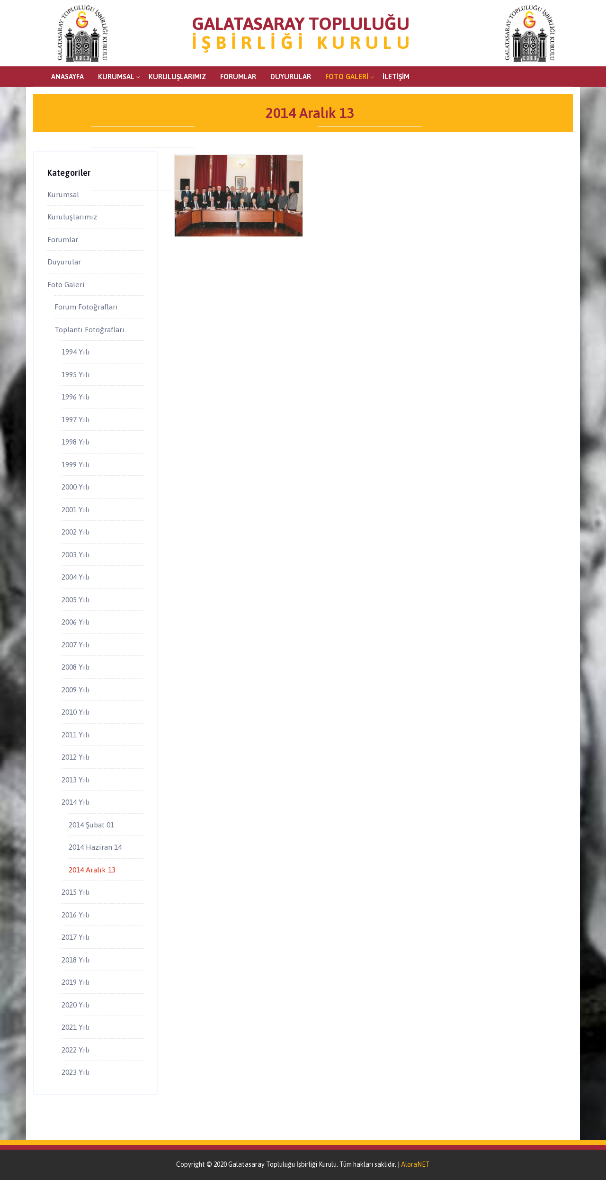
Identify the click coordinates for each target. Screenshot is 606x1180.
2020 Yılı (76, 1004)
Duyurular (290, 77)
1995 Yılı (76, 374)
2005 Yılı (76, 599)
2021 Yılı (76, 1027)
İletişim (396, 77)
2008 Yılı (76, 667)
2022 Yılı (76, 1049)
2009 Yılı (76, 689)
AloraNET (415, 1164)
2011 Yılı (76, 734)
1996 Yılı (76, 396)
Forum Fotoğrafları (86, 306)
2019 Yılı (76, 982)
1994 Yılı (76, 351)
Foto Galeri (346, 77)
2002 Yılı (76, 531)
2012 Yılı (76, 757)
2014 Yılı (76, 802)
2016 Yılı (76, 914)
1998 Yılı (76, 441)
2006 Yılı (76, 621)
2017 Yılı (76, 937)
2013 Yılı (76, 779)
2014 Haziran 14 (95, 847)
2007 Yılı (76, 644)
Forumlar (238, 77)
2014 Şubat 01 (91, 824)
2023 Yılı (76, 1072)
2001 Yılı (76, 509)
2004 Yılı (76, 576)
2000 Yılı (76, 486)
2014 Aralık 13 (92, 869)
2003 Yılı (76, 554)
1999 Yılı (76, 464)
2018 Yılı (76, 959)
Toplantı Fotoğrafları (89, 329)
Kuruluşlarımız (177, 77)
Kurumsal (116, 77)
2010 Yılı (76, 712)
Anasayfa (67, 77)
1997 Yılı (76, 419)
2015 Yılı (76, 892)
